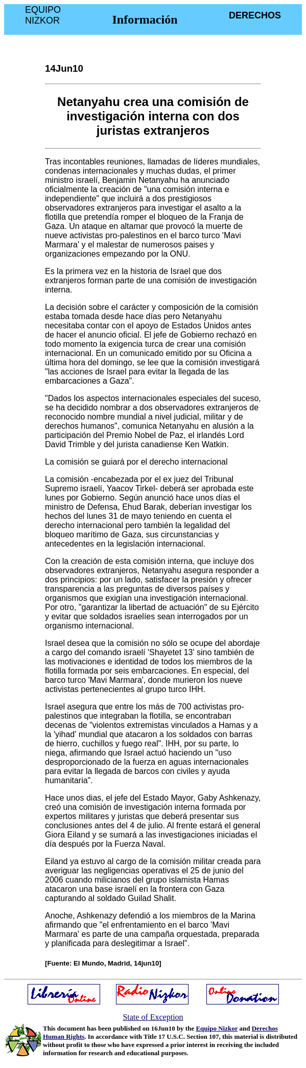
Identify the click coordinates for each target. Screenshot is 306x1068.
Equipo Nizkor (217, 1028)
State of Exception (153, 1017)
